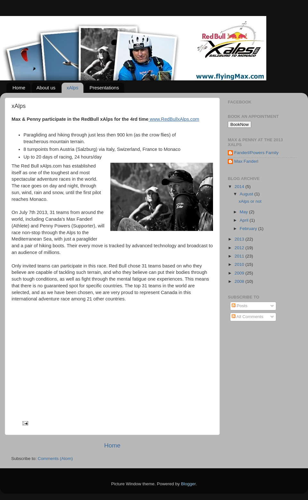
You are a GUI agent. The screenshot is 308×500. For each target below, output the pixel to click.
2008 (240, 281)
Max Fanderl (246, 161)
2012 (240, 247)
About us (46, 87)
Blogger (188, 483)
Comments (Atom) (55, 458)
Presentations (104, 87)
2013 (240, 239)
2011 (240, 256)
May (244, 211)
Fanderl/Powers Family (256, 152)
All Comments (247, 316)
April (245, 220)
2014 (240, 186)
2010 (240, 264)
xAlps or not (250, 201)
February (249, 228)
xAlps (72, 87)
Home (19, 87)
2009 (240, 273)
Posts (240, 305)
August (247, 194)
